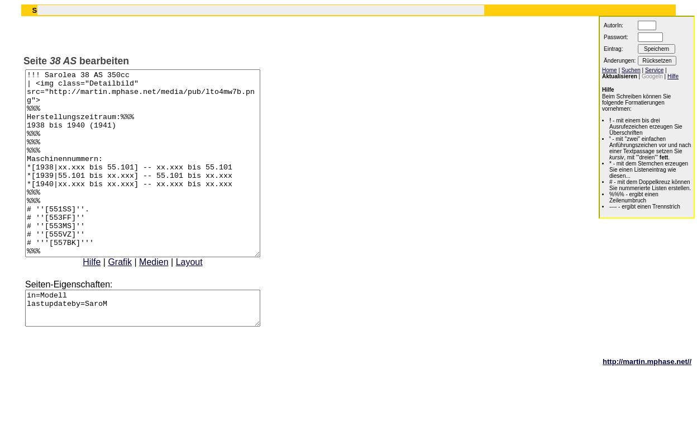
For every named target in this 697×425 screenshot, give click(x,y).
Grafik (134, 299)
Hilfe (105, 299)
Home (609, 70)
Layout (203, 299)
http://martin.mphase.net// (647, 405)
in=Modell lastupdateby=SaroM (156, 348)
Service (654, 70)
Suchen (631, 70)
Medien (167, 299)
